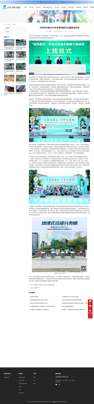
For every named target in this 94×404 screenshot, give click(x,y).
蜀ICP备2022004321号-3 (48, 401)
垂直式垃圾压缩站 (23, 383)
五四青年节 (37, 287)
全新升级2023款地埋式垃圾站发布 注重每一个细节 (75, 303)
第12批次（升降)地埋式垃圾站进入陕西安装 (73, 309)
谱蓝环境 (38, 401)
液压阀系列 (21, 392)
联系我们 (8, 28)
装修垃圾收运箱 (19, 71)
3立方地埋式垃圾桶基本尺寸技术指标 (9, 60)
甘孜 (34, 380)
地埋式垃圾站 (22, 377)
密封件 (20, 386)
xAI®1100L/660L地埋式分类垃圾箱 (21, 48)
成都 (34, 377)
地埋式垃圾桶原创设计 (68, 306)
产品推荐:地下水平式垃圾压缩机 (70, 296)
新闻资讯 (39, 7)
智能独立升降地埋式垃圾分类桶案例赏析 (44, 285)
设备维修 (79, 7)
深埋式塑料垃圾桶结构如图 (9, 72)
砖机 (5, 83)
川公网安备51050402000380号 (61, 401)
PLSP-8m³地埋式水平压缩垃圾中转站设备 (9, 48)
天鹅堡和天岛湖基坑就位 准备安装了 (39, 309)
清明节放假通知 (34, 296)
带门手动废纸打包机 (20, 83)
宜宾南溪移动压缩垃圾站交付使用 (39, 300)
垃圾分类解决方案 (48, 7)
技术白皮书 (72, 7)
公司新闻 (50, 31)
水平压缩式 (21, 380)
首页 (26, 7)
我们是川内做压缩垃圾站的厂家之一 (39, 303)
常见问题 (64, 7)
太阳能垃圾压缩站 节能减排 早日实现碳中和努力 (42, 306)
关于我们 (32, 7)
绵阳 (34, 383)
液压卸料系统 (19, 93)
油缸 (20, 389)
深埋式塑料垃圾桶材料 (20, 60)
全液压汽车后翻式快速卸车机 (9, 94)
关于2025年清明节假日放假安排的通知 (72, 300)
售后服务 (86, 7)
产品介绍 (57, 7)
